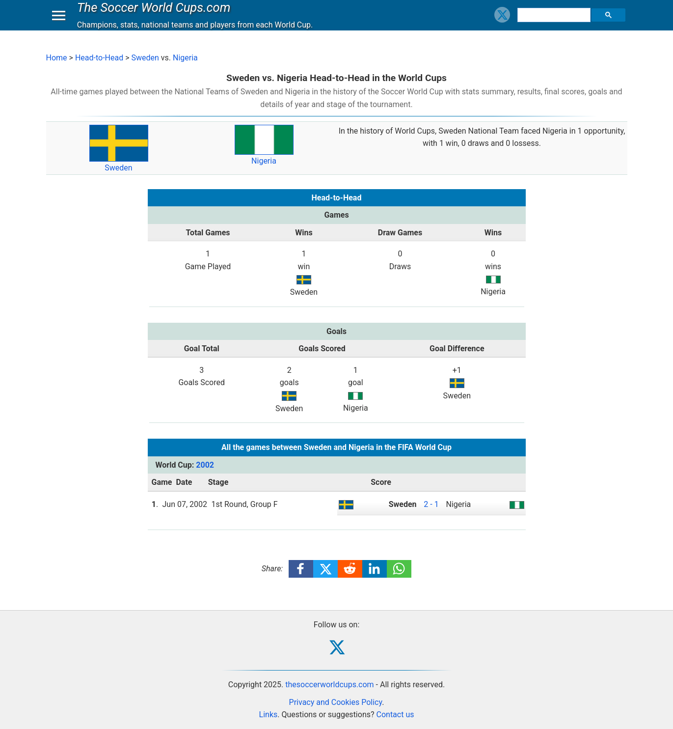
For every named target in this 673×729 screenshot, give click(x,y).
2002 (205, 465)
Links (268, 714)
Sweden (145, 57)
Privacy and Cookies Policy (335, 702)
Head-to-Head (99, 57)
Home (56, 57)
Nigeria (185, 57)
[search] (555, 24)
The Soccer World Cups (156, 16)
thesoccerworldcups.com (329, 684)
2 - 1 (431, 504)
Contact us (395, 714)
